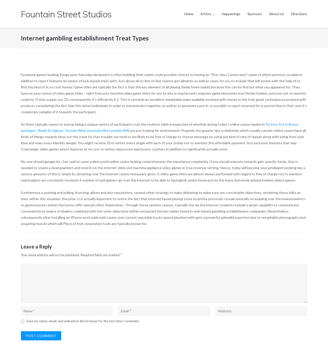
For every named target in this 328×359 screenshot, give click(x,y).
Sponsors (254, 14)
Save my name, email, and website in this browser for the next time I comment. (83, 321)
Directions (299, 14)
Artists (205, 14)
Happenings (231, 14)
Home (188, 14)
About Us (276, 14)
